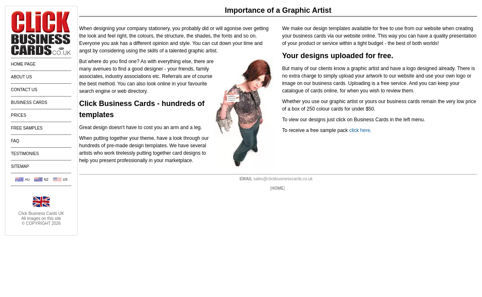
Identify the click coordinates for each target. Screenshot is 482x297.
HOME (277, 188)
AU (27, 179)
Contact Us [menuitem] (24, 89)
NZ (46, 179)
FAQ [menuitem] (15, 141)
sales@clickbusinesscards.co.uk (283, 179)
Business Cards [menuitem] (29, 102)
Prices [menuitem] (18, 115)
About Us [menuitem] (21, 77)
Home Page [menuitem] (23, 64)
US (65, 179)
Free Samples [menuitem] (26, 128)
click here (359, 130)
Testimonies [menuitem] (25, 153)
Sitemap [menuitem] (20, 166)
